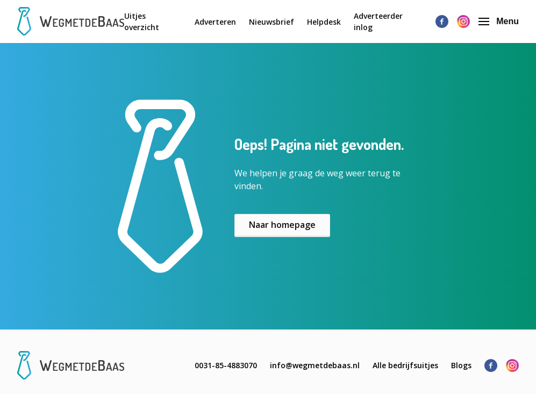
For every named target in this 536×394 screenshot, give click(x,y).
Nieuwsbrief (271, 22)
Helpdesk (324, 22)
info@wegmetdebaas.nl (315, 365)
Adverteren (215, 22)
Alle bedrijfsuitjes (405, 365)
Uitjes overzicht (141, 21)
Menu (498, 21)
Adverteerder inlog (378, 21)
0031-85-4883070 (226, 365)
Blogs (461, 365)
